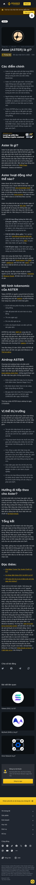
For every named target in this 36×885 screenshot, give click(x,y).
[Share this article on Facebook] (11, 668)
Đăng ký (27, 4)
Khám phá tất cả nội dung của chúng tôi (18, 801)
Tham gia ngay (28, 12)
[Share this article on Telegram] (20, 668)
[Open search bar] (21, 4)
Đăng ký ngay (18, 781)
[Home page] (14, 3)
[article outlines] (31, 15)
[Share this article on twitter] (3, 668)
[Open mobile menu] (33, 4)
